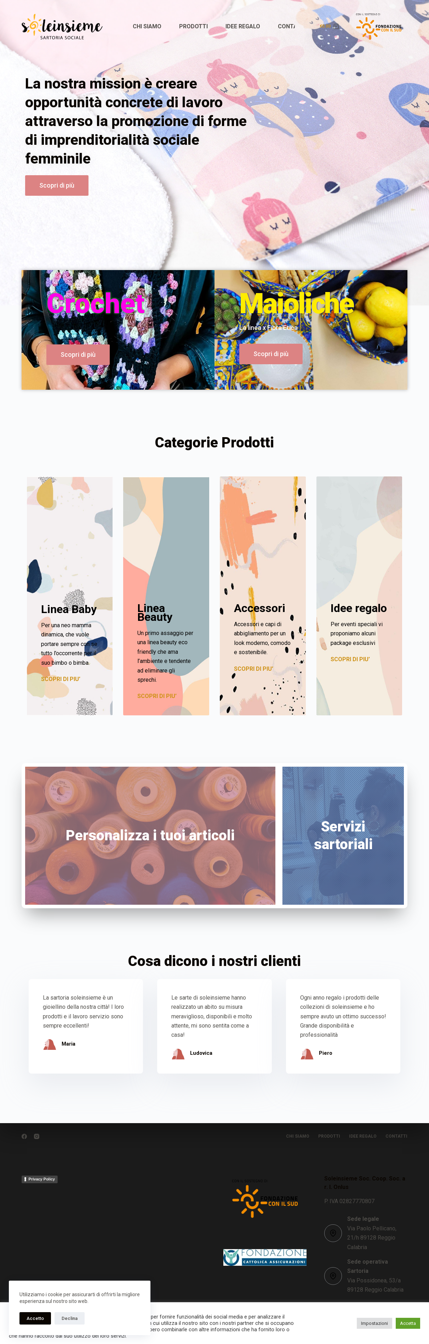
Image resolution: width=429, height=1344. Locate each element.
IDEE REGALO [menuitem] (242, 26)
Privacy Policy (42, 1179)
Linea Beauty (154, 612)
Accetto (35, 1318)
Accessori (259, 608)
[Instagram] (36, 1136)
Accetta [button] (408, 1323)
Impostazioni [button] (374, 1323)
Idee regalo (359, 608)
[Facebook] (24, 1136)
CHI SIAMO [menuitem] (147, 26)
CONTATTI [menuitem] (292, 26)
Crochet (95, 303)
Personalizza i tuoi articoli (150, 835)
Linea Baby (69, 609)
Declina (70, 1318)
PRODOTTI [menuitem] (193, 26)
